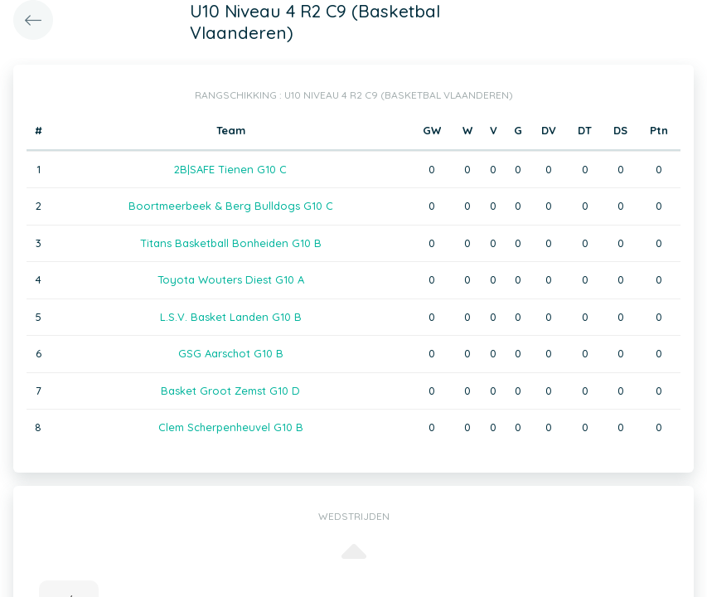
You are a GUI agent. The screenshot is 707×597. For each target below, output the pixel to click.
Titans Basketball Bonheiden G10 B (231, 243)
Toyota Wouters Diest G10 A (230, 279)
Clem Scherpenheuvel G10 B (230, 427)
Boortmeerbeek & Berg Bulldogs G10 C (230, 205)
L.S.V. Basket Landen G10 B (231, 316)
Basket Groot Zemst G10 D (230, 390)
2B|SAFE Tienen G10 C (230, 169)
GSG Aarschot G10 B (230, 353)
